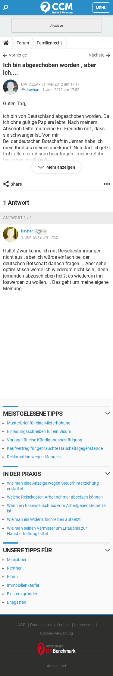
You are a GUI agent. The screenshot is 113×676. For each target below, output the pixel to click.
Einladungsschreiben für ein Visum (39, 431)
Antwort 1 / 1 (17, 217)
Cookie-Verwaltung (56, 633)
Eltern (12, 576)
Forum (23, 43)
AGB (21, 624)
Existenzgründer (22, 593)
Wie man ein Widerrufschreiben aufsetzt (44, 519)
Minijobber (17, 559)
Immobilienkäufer (23, 585)
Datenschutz (41, 624)
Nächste (96, 55)
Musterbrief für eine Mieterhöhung (39, 423)
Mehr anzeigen (60, 167)
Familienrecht (49, 43)
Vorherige (18, 55)
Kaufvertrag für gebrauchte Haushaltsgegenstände (55, 448)
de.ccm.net (56, 665)
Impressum (83, 624)
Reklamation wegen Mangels (34, 456)
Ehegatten (16, 602)
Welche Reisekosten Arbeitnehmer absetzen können (55, 497)
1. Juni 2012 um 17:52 (60, 89)
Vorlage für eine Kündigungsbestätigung (44, 439)
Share (16, 184)
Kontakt (63, 624)
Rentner (14, 568)
